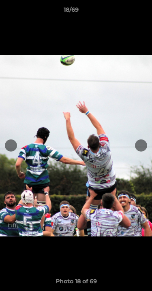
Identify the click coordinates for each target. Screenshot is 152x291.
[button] (123, 11)
